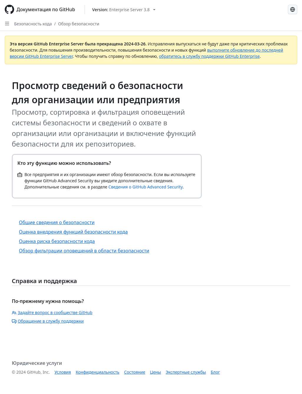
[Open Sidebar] (7, 23)
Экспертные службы (186, 372)
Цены (155, 372)
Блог (215, 372)
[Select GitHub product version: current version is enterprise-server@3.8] (124, 9)
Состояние (134, 372)
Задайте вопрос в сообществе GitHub (52, 312)
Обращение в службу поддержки (48, 321)
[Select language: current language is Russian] (292, 9)
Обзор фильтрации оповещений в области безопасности (84, 250)
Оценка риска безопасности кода (57, 241)
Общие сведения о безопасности (57, 222)
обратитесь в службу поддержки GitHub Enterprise (209, 56)
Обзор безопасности (78, 24)
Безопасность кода (33, 24)
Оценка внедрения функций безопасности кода (73, 232)
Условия (63, 372)
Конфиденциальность (97, 372)
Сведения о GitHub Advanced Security (145, 187)
